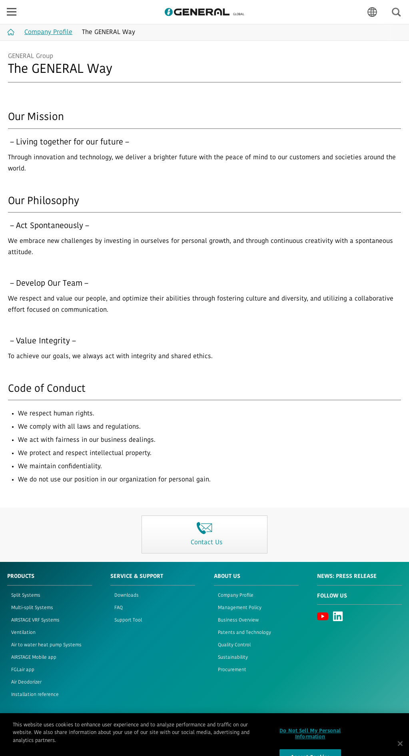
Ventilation (23, 632)
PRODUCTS (20, 577)
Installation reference (35, 694)
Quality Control (234, 645)
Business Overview (238, 620)
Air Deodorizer (26, 682)
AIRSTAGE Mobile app (33, 657)
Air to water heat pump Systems (46, 645)
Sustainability (233, 657)
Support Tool (128, 620)
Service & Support (136, 577)
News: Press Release (347, 577)
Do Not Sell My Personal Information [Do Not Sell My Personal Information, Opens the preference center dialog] (310, 741)
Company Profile (235, 595)
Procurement (232, 670)
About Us (227, 577)
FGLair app (22, 670)
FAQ (118, 608)
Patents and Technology (244, 632)
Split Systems (25, 595)
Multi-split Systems (32, 608)
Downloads (126, 595)
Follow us (332, 596)
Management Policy (239, 608)
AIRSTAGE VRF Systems (35, 620)
